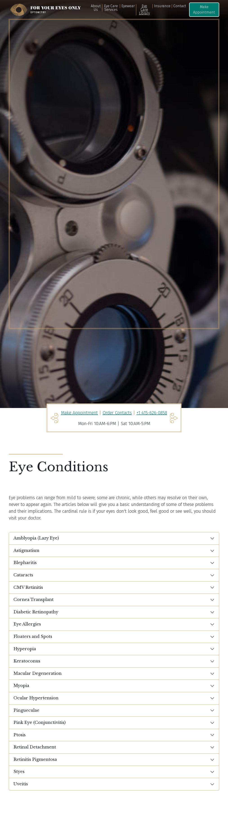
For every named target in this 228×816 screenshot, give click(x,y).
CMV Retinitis (28, 587)
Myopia (21, 685)
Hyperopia (24, 648)
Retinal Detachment (34, 747)
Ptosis (19, 734)
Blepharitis (25, 562)
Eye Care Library (144, 9)
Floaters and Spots (32, 636)
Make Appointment (204, 9)
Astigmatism (26, 550)
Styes (19, 771)
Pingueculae (26, 710)
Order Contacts (117, 412)
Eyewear (128, 6)
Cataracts (23, 575)
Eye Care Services (111, 7)
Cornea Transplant (33, 599)
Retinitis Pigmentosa (35, 759)
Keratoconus (26, 661)
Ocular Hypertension (35, 698)
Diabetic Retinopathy (35, 612)
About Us (96, 7)
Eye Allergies (27, 624)
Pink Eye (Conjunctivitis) (39, 722)
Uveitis (20, 784)
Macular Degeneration (37, 673)
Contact (179, 6)
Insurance (162, 6)
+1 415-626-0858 (151, 412)
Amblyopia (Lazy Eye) (36, 538)
